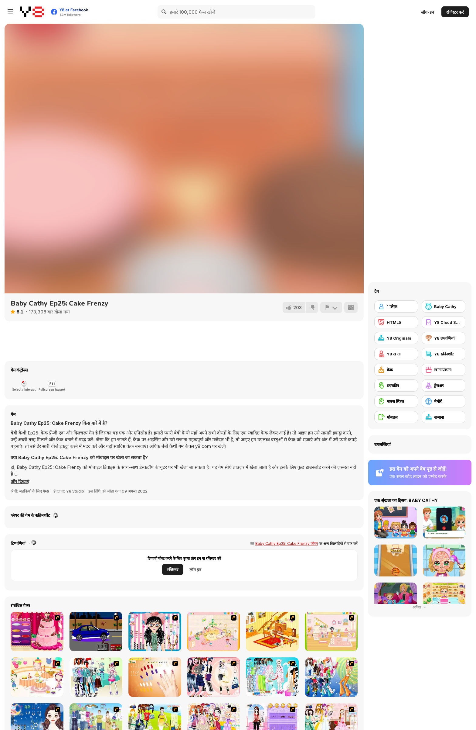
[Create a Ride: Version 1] (96, 631)
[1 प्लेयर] (396, 306)
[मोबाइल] (396, 417)
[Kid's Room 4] (213, 631)
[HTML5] (396, 322)
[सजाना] (443, 417)
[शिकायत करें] (331, 307)
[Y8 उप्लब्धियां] (443, 338)
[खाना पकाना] (443, 370)
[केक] (396, 370)
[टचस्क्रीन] (396, 385)
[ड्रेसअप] (443, 385)
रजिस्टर (172, 569)
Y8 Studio (75, 491)
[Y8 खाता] (396, 354)
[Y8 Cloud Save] (443, 322)
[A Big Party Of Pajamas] (272, 677)
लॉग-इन (427, 12)
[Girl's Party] (37, 677)
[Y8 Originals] (396, 338)
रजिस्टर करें (455, 12)
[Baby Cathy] (443, 306)
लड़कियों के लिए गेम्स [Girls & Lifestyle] (34, 491)
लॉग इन (195, 569)
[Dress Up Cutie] (154, 631)
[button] (20, 481)
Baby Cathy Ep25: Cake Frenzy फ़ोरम (286, 543)
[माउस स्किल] (396, 401)
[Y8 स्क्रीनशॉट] (443, 354)
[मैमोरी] (443, 401)
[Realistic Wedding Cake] (37, 631)
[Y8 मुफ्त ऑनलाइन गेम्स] (31, 11)
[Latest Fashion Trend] (331, 677)
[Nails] (154, 677)
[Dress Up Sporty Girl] (213, 677)
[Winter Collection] (96, 677)
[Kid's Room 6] (331, 631)
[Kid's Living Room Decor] (272, 631)
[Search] (164, 12)
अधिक (420, 607)
